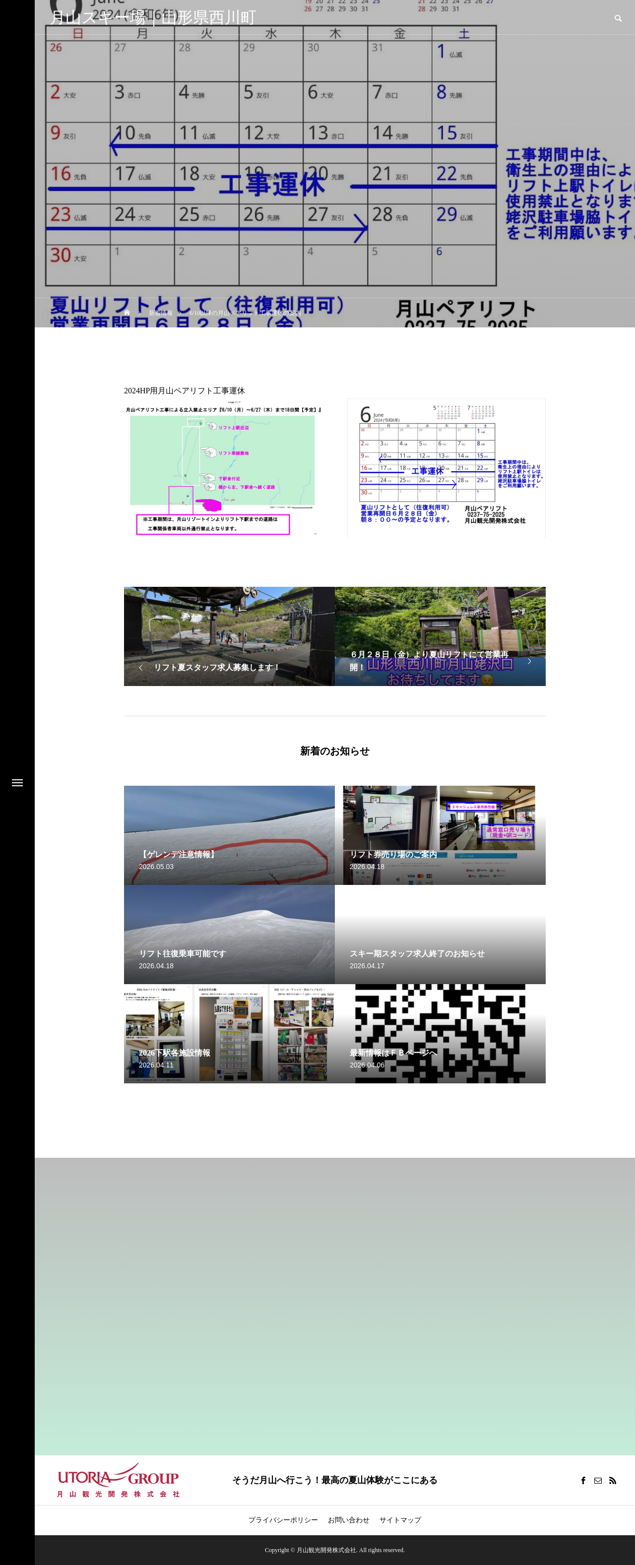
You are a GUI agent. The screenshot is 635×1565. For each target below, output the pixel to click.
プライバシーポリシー (283, 1520)
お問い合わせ (349, 1520)
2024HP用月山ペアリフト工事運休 (184, 390)
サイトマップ (400, 1520)
